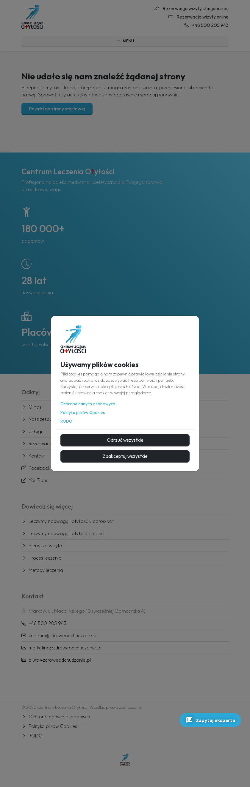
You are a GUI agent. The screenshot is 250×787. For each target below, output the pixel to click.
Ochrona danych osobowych (87, 403)
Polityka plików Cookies (82, 412)
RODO (66, 421)
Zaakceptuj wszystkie (125, 456)
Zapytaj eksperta (210, 720)
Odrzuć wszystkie (125, 440)
